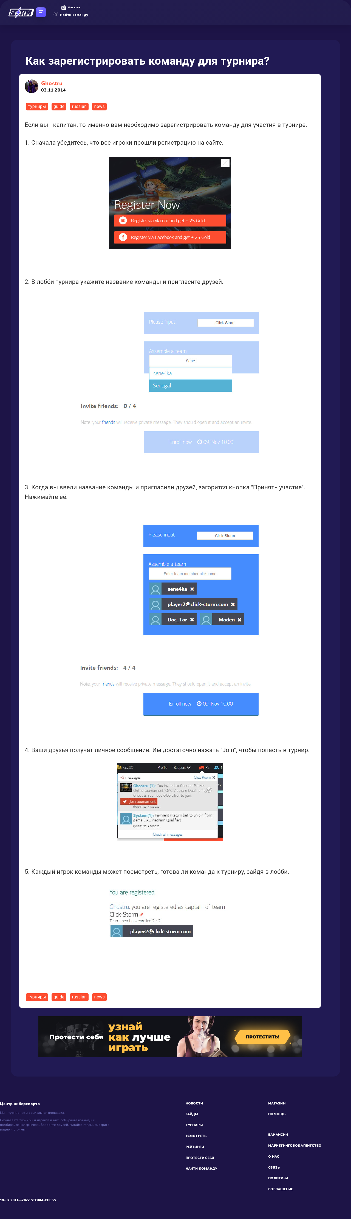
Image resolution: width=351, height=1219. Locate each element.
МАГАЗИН (276, 1103)
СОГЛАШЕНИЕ (280, 1189)
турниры (37, 106)
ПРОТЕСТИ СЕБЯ (200, 1158)
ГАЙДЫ (192, 1114)
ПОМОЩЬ (276, 1114)
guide (58, 106)
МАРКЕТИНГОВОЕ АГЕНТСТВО (294, 1145)
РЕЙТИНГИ (195, 1147)
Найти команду (70, 15)
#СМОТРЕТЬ (196, 1136)
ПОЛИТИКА (278, 1178)
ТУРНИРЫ (194, 1125)
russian (79, 106)
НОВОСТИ (194, 1103)
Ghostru (53, 86)
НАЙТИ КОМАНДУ (201, 1168)
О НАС (273, 1156)
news (99, 106)
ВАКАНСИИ (278, 1134)
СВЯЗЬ (274, 1167)
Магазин (71, 7)
